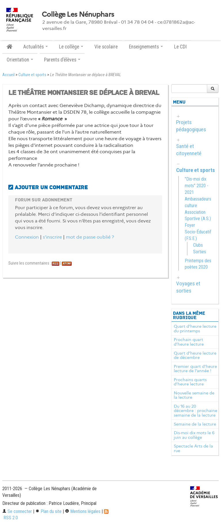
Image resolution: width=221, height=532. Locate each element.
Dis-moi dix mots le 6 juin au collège (194, 435)
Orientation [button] (20, 60)
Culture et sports (32, 74)
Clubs (198, 245)
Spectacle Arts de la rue (193, 448)
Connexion (27, 237)
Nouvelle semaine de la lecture (194, 395)
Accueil (8, 74)
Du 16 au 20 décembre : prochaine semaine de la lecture (195, 411)
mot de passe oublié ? (90, 237)
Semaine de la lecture (195, 424)
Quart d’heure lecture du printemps (195, 329)
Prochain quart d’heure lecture (189, 342)
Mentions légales (82, 511)
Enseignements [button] (146, 47)
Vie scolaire (106, 47)
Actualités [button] (35, 47)
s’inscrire (52, 237)
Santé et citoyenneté (188, 150)
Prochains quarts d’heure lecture (190, 382)
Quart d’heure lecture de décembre (195, 355)
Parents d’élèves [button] (62, 60)
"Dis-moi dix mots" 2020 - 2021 (196, 185)
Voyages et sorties (188, 287)
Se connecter (17, 511)
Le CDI (180, 47)
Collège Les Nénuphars (78, 14)
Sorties (199, 251)
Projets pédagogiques (191, 126)
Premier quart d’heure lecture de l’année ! (195, 369)
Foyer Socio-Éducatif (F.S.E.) (198, 231)
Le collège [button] (71, 47)
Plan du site (48, 511)
